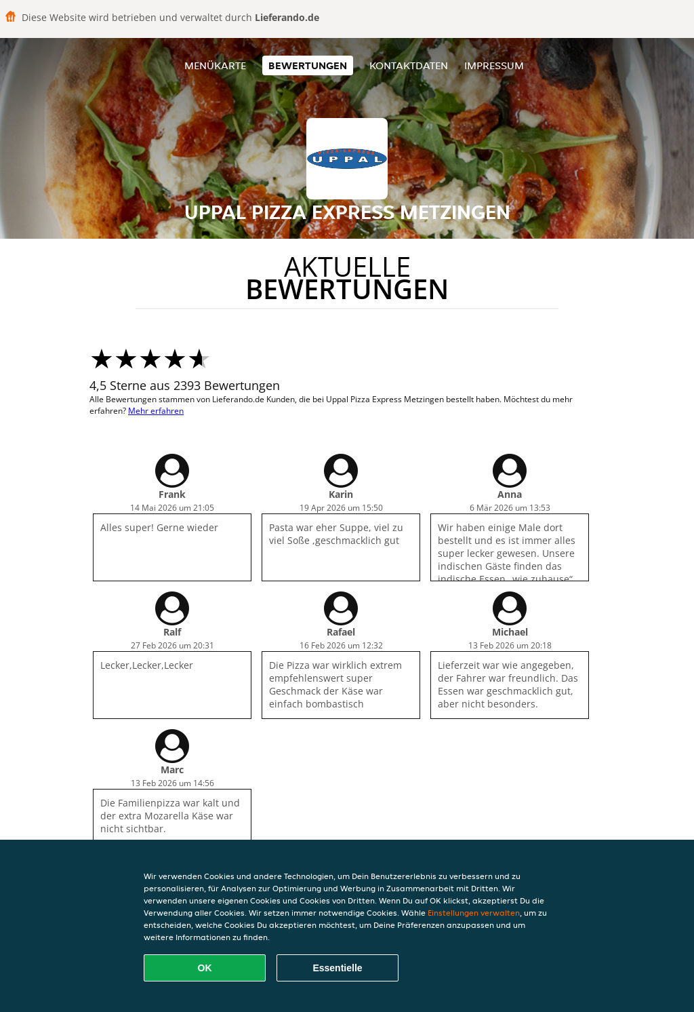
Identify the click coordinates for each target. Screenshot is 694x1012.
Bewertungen (307, 65)
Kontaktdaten (408, 65)
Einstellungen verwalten (474, 913)
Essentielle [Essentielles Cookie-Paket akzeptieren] (337, 967)
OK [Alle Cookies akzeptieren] (205, 967)
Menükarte (215, 65)
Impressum (494, 65)
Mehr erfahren (156, 410)
